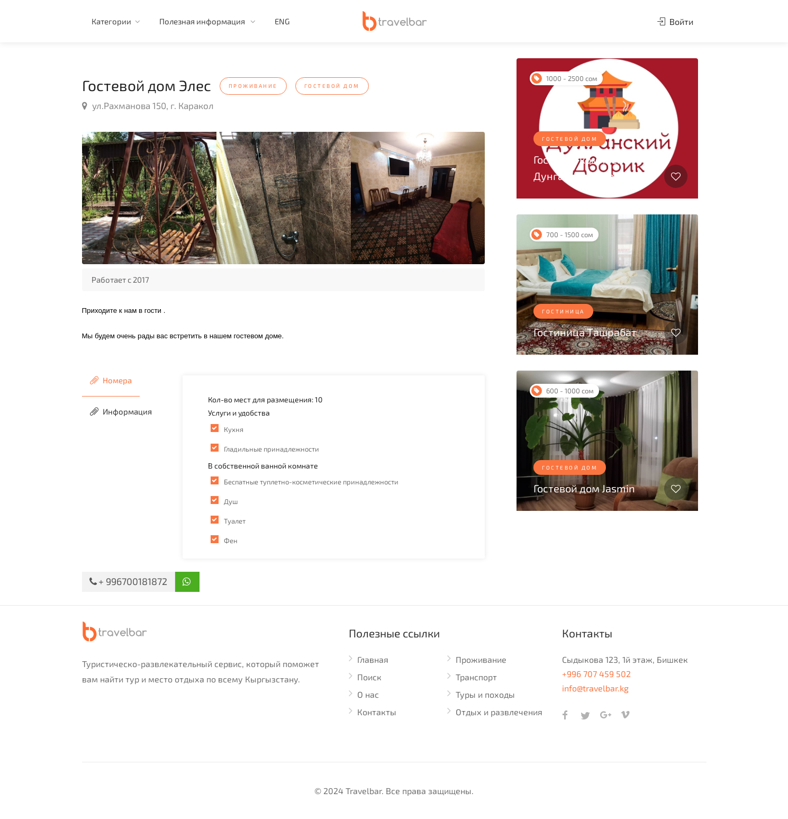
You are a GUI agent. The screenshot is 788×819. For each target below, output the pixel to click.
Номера (111, 380)
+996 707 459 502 (596, 674)
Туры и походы (485, 694)
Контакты (376, 712)
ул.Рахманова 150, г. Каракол (148, 105)
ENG (282, 21)
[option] (149, 198)
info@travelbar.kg (595, 688)
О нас (368, 694)
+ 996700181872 (128, 581)
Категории (111, 21)
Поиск (369, 677)
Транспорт (476, 677)
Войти (675, 21)
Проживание (481, 659)
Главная (372, 659)
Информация (121, 411)
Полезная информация (203, 21)
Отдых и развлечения (499, 712)
